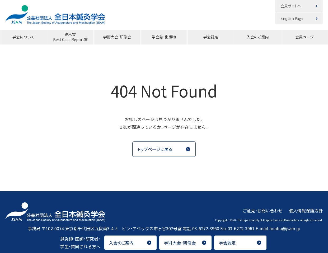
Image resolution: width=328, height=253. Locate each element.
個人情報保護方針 (306, 210)
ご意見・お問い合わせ (262, 210)
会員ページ (304, 36)
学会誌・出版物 (164, 36)
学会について (23, 36)
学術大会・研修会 (117, 36)
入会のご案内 (258, 36)
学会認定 (210, 36)
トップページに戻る (154, 149)
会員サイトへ (290, 5)
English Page (291, 18)
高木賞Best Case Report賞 (70, 37)
